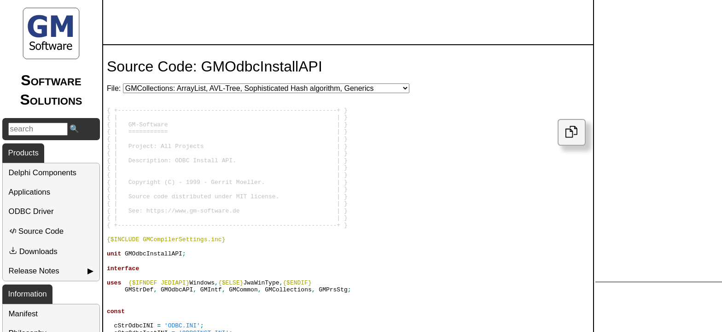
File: (114, 88)
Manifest (23, 313)
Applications (30, 192)
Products (23, 152)
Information (27, 294)
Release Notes (34, 271)
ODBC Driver (31, 211)
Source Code (36, 231)
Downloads (33, 251)
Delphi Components (42, 172)
